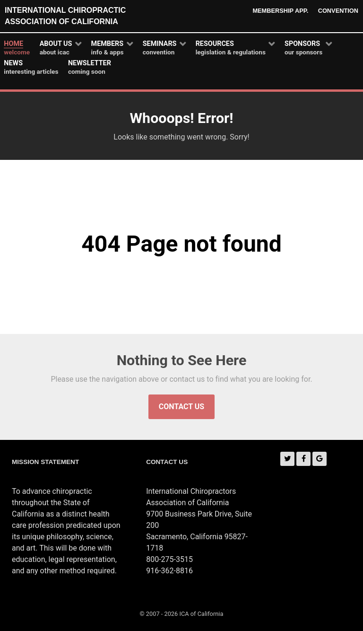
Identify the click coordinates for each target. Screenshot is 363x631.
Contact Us (181, 406)
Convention (338, 10)
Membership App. (280, 10)
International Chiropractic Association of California (65, 16)
